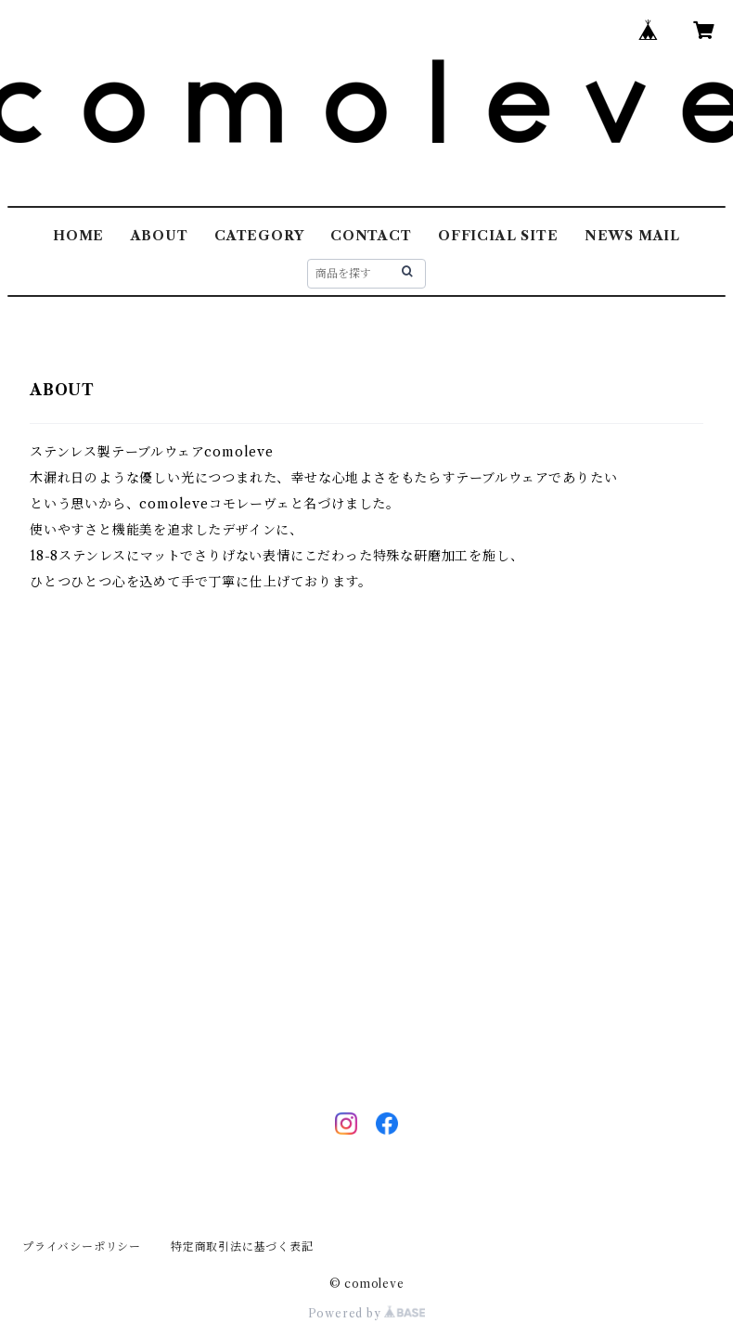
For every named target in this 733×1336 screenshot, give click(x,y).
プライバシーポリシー (81, 1246)
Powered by (367, 1313)
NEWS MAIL (632, 235)
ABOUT (159, 235)
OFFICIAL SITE (498, 235)
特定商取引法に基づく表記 (242, 1246)
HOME (78, 235)
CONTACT (371, 235)
